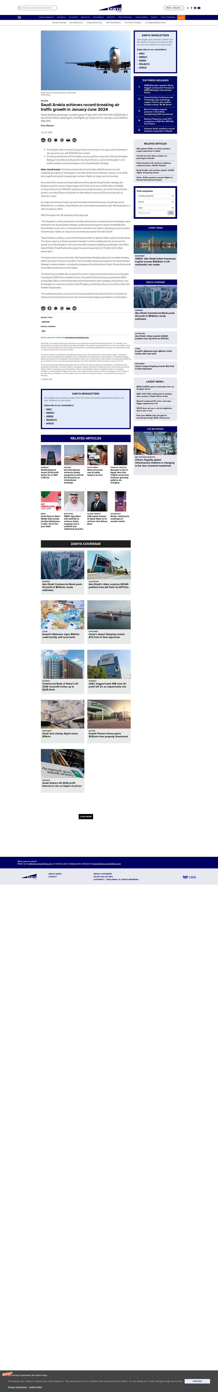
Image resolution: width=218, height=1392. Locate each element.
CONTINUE (197, 1381)
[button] (109, 1381)
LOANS (45, 632)
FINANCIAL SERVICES (118, 467)
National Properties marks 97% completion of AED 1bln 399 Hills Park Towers (159, 121)
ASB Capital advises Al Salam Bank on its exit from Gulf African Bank (97, 520)
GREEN (49, 416)
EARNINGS (45, 467)
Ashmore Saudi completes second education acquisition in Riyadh (159, 129)
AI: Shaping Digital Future (156, 22)
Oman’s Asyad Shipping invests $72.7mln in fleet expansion (107, 636)
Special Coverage (59, 22)
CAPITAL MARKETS (46, 17)
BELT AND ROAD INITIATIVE (145, 457)
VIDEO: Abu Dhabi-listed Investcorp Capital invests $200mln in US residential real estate (155, 261)
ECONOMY (73, 17)
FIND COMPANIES (168, 17)
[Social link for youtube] (198, 8)
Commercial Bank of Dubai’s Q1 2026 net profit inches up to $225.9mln (60, 686)
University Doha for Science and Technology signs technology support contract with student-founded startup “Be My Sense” (158, 101)
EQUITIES (92, 731)
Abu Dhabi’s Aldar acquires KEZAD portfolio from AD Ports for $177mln (109, 586)
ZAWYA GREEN (141, 17)
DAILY (49, 409)
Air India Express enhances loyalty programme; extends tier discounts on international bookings (73, 476)
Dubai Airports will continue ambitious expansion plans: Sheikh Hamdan (154, 164)
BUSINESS (61, 17)
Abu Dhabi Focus (76, 22)
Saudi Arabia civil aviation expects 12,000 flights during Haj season (155, 171)
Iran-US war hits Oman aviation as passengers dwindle (152, 157)
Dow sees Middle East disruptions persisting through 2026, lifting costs (153, 416)
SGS (43, 331)
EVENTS (154, 17)
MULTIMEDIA (98, 17)
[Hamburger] (19, 17)
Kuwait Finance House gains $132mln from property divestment (108, 735)
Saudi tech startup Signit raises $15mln (60, 735)
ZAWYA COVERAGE (86, 544)
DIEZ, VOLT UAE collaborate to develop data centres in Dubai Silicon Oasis (154, 395)
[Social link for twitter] (188, 8)
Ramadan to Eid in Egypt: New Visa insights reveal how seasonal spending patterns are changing (119, 476)
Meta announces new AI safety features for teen (95, 472)
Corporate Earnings (94, 22)
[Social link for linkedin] (195, 8)
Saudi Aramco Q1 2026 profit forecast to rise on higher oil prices (61, 784)
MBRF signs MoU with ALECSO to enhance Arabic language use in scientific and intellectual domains (73, 522)
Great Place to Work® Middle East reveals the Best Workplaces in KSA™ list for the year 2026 (50, 521)
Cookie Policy (35, 1387)
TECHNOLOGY (115, 514)
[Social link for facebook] (191, 8)
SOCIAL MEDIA (92, 467)
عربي (181, 17)
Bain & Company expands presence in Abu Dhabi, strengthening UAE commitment (158, 111)
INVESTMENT (93, 632)
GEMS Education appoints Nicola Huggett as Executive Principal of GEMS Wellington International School (159, 89)
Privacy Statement (17, 1387)
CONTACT (53, 877)
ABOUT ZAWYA (55, 874)
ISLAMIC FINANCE (94, 514)
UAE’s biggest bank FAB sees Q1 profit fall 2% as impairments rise (107, 685)
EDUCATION (68, 514)
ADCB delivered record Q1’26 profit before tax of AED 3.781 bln (49, 474)
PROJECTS (85, 17)
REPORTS (111, 17)
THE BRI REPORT (155, 429)
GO (170, 213)
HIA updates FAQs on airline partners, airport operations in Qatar (154, 149)
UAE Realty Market (113, 22)
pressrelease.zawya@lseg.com (77, 337)
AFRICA (50, 423)
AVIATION (45, 322)
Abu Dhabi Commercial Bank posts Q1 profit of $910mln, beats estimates (62, 587)
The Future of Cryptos (132, 22)
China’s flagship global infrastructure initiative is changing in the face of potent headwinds (154, 462)
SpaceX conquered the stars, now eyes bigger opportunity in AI (154, 402)
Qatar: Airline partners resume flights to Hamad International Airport (154, 178)
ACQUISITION (94, 582)
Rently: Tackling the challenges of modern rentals (119, 519)
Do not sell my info (103, 877)
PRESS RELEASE (125, 17)
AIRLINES (67, 467)
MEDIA (43, 514)
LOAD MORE (86, 816)
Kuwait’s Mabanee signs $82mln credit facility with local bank (60, 636)
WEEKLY (50, 412)
